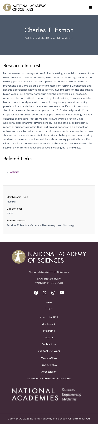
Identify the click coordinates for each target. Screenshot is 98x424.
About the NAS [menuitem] (49, 317)
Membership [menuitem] (49, 324)
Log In (49, 308)
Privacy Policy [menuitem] (49, 365)
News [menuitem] (49, 302)
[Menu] (90, 7)
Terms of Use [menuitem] (49, 358)
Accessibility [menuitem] (49, 371)
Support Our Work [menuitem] (49, 351)
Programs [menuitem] (49, 330)
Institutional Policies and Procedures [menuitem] (49, 378)
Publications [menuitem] (49, 344)
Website (14, 172)
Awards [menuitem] (49, 337)
